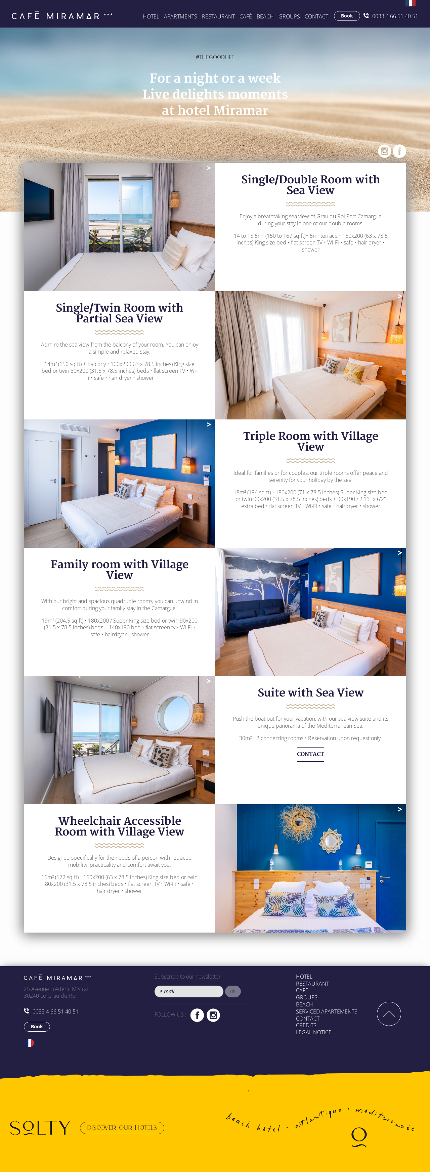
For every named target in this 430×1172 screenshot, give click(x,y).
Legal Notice (314, 1032)
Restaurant (218, 16)
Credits (306, 1025)
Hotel (151, 16)
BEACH (265, 16)
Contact (316, 16)
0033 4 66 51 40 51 (390, 16)
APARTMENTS (180, 16)
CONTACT (310, 754)
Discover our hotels (122, 1128)
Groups (306, 997)
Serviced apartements (326, 1011)
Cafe (302, 990)
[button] (233, 991)
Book (347, 15)
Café (246, 16)
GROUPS (289, 16)
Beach (304, 1004)
